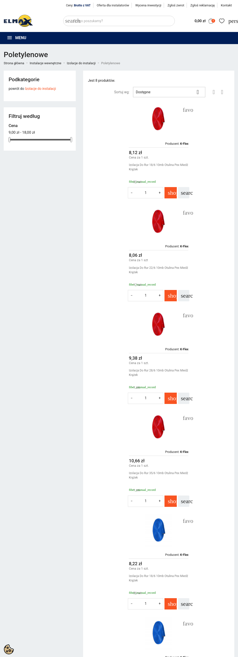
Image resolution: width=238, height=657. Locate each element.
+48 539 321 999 (21, 625)
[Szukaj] (119, 21)
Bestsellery (71, 617)
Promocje (70, 604)
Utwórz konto (192, 617)
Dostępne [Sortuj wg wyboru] (169, 92)
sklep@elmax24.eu (23, 636)
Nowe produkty (74, 610)
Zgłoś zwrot (175, 5)
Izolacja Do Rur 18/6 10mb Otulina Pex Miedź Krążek (116, 167)
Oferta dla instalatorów (113, 5)
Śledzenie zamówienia (199, 604)
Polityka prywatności (138, 604)
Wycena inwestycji (148, 5)
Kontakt (226, 5)
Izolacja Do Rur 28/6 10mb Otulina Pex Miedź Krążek (116, 270)
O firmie (129, 617)
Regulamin (131, 610)
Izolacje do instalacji (40, 89)
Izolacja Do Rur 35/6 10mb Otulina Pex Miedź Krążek (192, 270)
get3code (127, 652)
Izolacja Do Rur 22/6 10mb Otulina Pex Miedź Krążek (192, 167)
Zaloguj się (190, 610)
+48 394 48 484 (20, 631)
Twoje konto (193, 595)
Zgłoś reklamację (202, 5)
